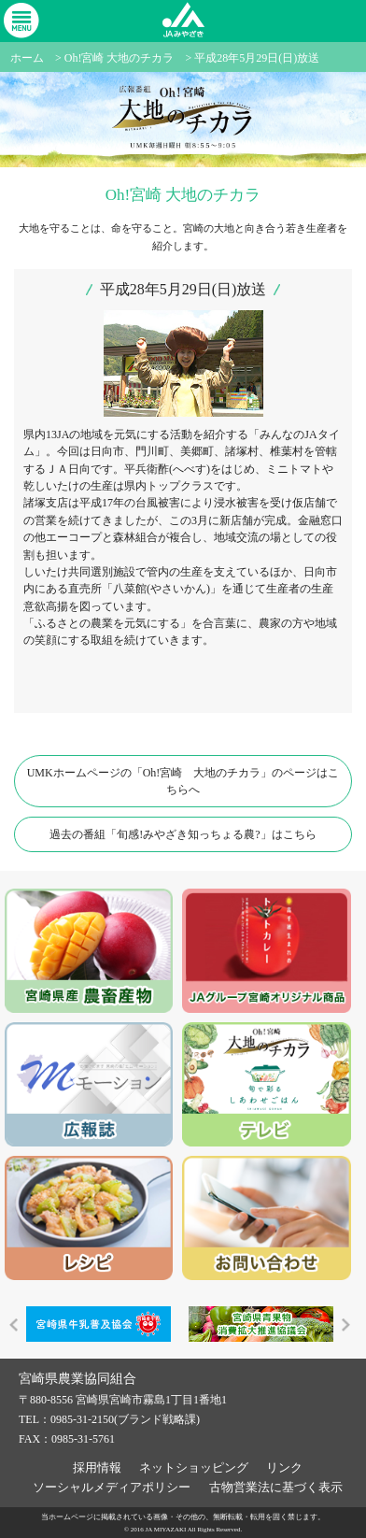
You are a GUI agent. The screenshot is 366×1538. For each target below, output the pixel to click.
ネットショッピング (193, 1467)
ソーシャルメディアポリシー (111, 1487)
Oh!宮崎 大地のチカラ (119, 57)
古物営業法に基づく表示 (276, 1487)
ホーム (27, 57)
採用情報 (97, 1467)
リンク (284, 1467)
